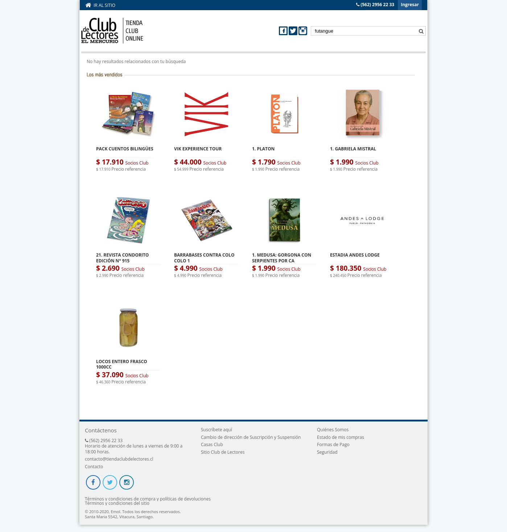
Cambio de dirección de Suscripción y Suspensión (251, 437)
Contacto (94, 467)
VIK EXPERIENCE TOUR (198, 149)
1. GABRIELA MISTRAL (353, 149)
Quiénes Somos (333, 430)
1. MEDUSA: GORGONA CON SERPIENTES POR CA (281, 258)
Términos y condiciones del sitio (117, 503)
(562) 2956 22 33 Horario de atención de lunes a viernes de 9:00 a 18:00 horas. (133, 446)
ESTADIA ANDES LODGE (355, 255)
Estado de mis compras (340, 437)
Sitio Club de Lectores (222, 452)
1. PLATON (263, 149)
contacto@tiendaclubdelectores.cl (119, 459)
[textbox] (368, 30)
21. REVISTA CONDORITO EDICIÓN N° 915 (122, 258)
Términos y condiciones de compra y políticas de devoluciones (148, 499)
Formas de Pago (333, 444)
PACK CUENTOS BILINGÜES (124, 149)
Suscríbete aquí (216, 430)
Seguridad (327, 452)
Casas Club (212, 444)
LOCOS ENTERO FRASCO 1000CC (121, 364)
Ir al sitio (104, 5)
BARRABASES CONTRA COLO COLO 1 (204, 258)
